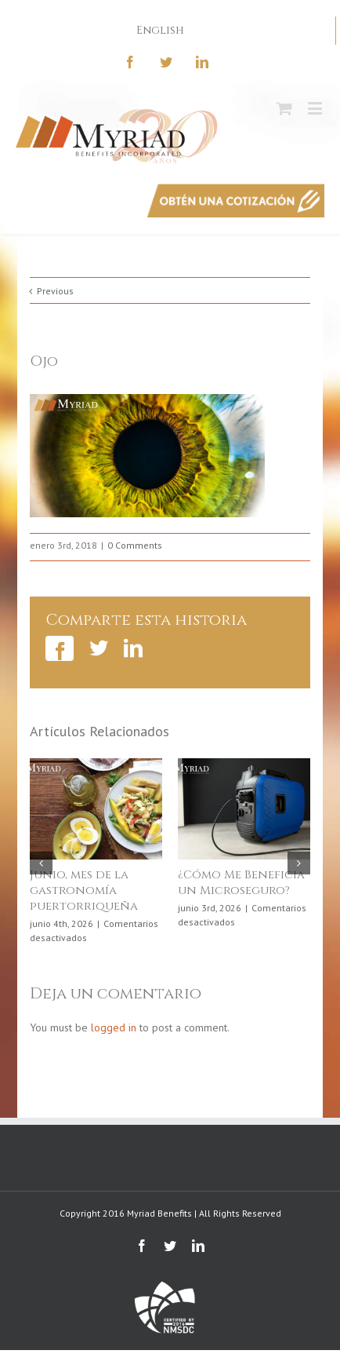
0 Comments (134, 545)
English (160, 30)
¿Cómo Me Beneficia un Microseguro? (241, 883)
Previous (55, 291)
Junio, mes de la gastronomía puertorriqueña (84, 890)
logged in (113, 1027)
